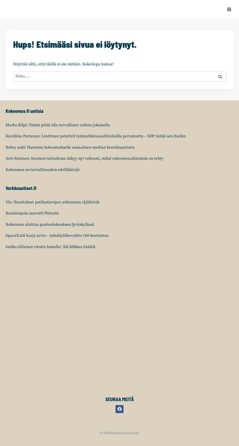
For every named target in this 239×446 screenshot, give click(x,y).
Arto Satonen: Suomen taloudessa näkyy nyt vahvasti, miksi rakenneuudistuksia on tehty (84, 158)
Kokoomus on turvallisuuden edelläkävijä (43, 169)
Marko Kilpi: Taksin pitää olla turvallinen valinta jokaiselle (58, 125)
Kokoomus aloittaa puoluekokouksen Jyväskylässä (50, 224)
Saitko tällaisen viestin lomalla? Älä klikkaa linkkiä (51, 246)
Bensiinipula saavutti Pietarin (32, 213)
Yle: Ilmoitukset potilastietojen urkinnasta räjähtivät (53, 202)
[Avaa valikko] (229, 9)
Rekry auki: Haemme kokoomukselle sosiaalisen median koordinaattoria (70, 147)
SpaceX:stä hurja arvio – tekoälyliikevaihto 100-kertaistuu (57, 235)
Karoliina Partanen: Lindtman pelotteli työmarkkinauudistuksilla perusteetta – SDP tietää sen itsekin (96, 136)
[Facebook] (119, 409)
